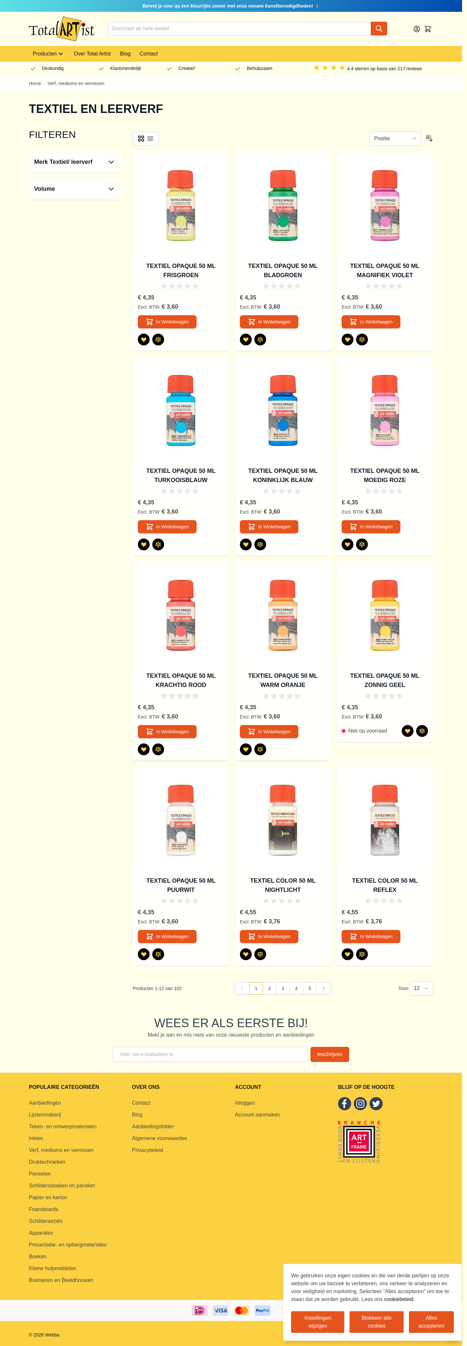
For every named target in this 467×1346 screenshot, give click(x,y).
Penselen (40, 1174)
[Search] (379, 28)
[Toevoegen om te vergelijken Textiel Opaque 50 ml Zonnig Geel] (422, 731)
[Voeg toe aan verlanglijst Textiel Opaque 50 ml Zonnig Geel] (408, 731)
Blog (125, 53)
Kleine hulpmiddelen (52, 1268)
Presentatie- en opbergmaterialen (68, 1244)
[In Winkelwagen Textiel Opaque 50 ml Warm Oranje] (269, 731)
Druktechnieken (47, 1162)
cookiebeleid (399, 1299)
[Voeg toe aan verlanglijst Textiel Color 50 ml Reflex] (347, 954)
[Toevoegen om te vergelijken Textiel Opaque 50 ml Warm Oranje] (260, 749)
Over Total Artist (92, 53)
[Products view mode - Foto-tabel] (141, 139)
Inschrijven (329, 1054)
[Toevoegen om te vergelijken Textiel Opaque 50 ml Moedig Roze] (362, 544)
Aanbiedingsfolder (153, 1126)
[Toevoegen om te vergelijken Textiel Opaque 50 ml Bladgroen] (260, 339)
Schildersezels (46, 1221)
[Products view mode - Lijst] (150, 139)
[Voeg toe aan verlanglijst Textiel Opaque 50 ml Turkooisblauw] (144, 544)
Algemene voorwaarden (159, 1138)
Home (35, 83)
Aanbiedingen (45, 1103)
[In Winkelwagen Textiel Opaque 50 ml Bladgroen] (269, 321)
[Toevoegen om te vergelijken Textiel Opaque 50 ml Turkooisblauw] (158, 544)
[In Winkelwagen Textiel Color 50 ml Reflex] (371, 936)
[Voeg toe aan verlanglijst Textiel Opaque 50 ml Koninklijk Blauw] (246, 544)
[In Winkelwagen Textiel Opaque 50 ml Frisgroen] (167, 321)
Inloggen (245, 1103)
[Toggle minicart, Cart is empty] (428, 29)
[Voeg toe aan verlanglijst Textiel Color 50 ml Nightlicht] (246, 954)
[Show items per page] (421, 988)
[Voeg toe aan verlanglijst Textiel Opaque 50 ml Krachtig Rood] (144, 749)
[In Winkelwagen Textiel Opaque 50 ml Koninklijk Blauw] (269, 526)
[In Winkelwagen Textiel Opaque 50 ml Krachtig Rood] (167, 731)
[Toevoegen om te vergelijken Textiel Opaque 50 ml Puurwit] (158, 954)
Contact (149, 53)
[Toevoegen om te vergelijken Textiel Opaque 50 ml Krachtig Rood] (158, 749)
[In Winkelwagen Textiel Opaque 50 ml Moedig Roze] (371, 526)
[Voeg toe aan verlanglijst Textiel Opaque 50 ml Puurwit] (144, 954)
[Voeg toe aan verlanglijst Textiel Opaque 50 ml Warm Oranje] (246, 749)
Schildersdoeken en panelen (62, 1185)
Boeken (38, 1256)
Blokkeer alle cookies (377, 1322)
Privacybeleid (147, 1150)
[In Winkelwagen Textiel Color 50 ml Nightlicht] (269, 936)
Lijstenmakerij (45, 1114)
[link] (242, 988)
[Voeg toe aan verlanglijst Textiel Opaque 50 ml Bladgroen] (246, 339)
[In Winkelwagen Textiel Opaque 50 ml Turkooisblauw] (167, 526)
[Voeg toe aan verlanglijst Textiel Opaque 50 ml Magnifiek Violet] (347, 339)
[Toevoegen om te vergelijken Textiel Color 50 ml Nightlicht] (260, 954)
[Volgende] (323, 988)
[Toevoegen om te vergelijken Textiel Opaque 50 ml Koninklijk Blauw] (260, 544)
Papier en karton (48, 1197)
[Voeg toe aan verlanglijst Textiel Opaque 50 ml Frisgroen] (144, 339)
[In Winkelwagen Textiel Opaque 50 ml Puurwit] (167, 936)
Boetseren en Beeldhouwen (61, 1280)
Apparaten (41, 1233)
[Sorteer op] (395, 138)
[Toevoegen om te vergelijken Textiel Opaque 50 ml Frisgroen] (158, 339)
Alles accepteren (431, 1322)
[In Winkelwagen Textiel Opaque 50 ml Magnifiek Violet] (371, 321)
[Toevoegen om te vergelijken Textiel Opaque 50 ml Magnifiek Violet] (362, 339)
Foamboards (43, 1209)
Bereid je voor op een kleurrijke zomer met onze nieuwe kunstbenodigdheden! (231, 6)
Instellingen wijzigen (318, 1322)
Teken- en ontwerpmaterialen (62, 1126)
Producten (49, 54)
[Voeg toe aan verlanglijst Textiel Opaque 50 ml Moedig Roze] (347, 544)
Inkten (36, 1138)
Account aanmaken (257, 1114)
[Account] (417, 29)
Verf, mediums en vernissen (76, 83)
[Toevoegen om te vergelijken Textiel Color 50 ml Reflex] (362, 954)
